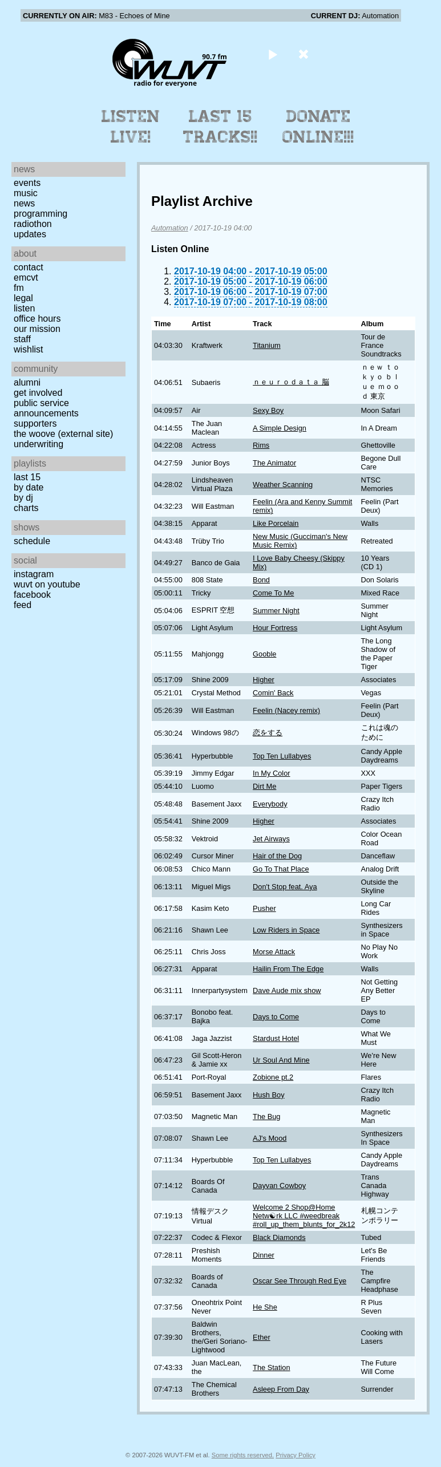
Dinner (263, 1255)
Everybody (270, 804)
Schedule (32, 541)
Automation (169, 228)
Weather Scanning (283, 484)
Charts (26, 508)
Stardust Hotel (276, 1038)
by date (28, 487)
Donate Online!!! (318, 126)
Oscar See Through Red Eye (299, 1280)
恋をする (267, 732)
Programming (40, 213)
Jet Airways (271, 838)
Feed (22, 605)
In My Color (271, 773)
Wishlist (28, 349)
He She (265, 1307)
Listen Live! (131, 126)
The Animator (274, 463)
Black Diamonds (279, 1237)
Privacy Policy (295, 1455)
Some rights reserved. (243, 1455)
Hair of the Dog (277, 856)
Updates (30, 234)
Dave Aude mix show (287, 990)
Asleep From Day (281, 1389)
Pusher (264, 908)
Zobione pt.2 (273, 1077)
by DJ (23, 497)
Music (26, 193)
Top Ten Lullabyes (282, 756)
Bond (261, 580)
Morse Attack (274, 951)
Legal (23, 298)
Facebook (32, 594)
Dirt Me (264, 786)
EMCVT (26, 277)
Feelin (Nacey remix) (286, 710)
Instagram (34, 574)
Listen (24, 308)
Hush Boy (268, 1095)
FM (19, 288)
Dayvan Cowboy (279, 1185)
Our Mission (37, 329)
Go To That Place (281, 869)
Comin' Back (273, 692)
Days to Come (276, 1016)
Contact (28, 267)
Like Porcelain (275, 523)
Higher (263, 679)
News (24, 203)
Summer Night (276, 610)
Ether (261, 1337)
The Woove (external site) (63, 434)
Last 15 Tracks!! (220, 126)
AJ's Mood (269, 1138)
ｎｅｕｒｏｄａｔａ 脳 (291, 382)
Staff (22, 339)
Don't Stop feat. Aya (285, 886)
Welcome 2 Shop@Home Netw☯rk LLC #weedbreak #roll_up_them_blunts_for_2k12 (304, 1216)
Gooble (264, 654)
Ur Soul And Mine (281, 1060)
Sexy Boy (268, 410)
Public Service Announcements (46, 408)
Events (27, 183)
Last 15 (27, 477)
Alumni (27, 382)
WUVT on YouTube (47, 584)
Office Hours (37, 318)
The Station (271, 1367)
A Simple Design (279, 428)
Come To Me (273, 593)
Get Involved (38, 393)
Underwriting (38, 444)
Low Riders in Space (286, 930)
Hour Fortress (275, 627)
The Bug (266, 1116)
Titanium (267, 345)
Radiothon (33, 224)
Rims (261, 445)
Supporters (35, 423)
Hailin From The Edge (288, 969)
